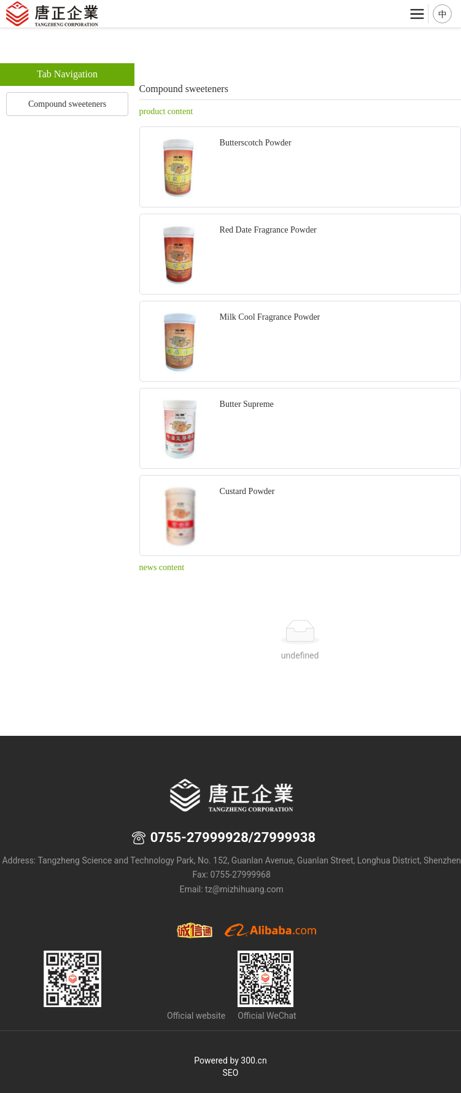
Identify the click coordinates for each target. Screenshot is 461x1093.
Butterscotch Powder (256, 142)
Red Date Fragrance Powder (268, 229)
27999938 (285, 837)
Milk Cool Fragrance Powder (270, 317)
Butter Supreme (247, 404)
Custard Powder (247, 491)
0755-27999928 (199, 837)
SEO (231, 1073)
